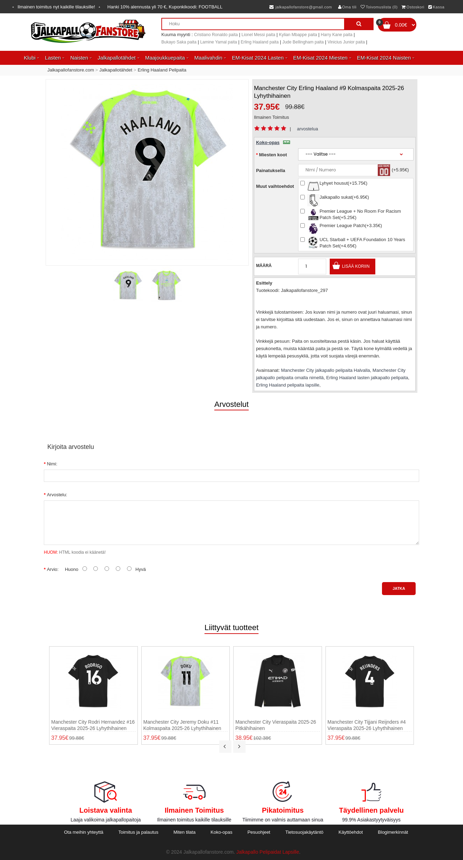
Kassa (436, 7)
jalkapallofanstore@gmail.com (300, 7)
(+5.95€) (400, 169)
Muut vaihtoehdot (275, 186)
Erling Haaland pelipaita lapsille (288, 385)
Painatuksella (270, 170)
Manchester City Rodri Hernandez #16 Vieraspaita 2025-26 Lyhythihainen (93, 725)
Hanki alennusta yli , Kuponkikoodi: (164, 6)
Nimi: (52, 463)
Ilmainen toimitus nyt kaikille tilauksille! (56, 6)
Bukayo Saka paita (178, 42)
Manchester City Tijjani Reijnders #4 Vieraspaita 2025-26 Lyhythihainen (367, 725)
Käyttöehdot (350, 832)
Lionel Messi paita (258, 34)
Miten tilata (185, 832)
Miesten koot (273, 154)
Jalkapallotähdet (115, 70)
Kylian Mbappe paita (298, 34)
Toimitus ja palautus (138, 832)
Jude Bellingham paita (303, 42)
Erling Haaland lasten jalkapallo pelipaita (367, 377)
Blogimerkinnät (393, 832)
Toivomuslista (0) (379, 7)
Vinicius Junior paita (346, 42)
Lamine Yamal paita (218, 42)
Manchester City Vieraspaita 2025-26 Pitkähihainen (275, 725)
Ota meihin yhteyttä (83, 832)
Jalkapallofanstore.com (70, 70)
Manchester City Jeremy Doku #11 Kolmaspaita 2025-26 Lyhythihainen (182, 725)
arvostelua (307, 128)
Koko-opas (273, 142)
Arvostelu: (57, 494)
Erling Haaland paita (260, 42)
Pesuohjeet (258, 832)
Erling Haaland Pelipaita (161, 70)
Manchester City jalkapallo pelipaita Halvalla (325, 370)
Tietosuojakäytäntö (304, 832)
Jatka (398, 588)
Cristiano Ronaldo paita (216, 34)
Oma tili (347, 7)
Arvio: (53, 569)
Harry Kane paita (337, 34)
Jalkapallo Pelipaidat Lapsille (267, 852)
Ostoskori (413, 7)
